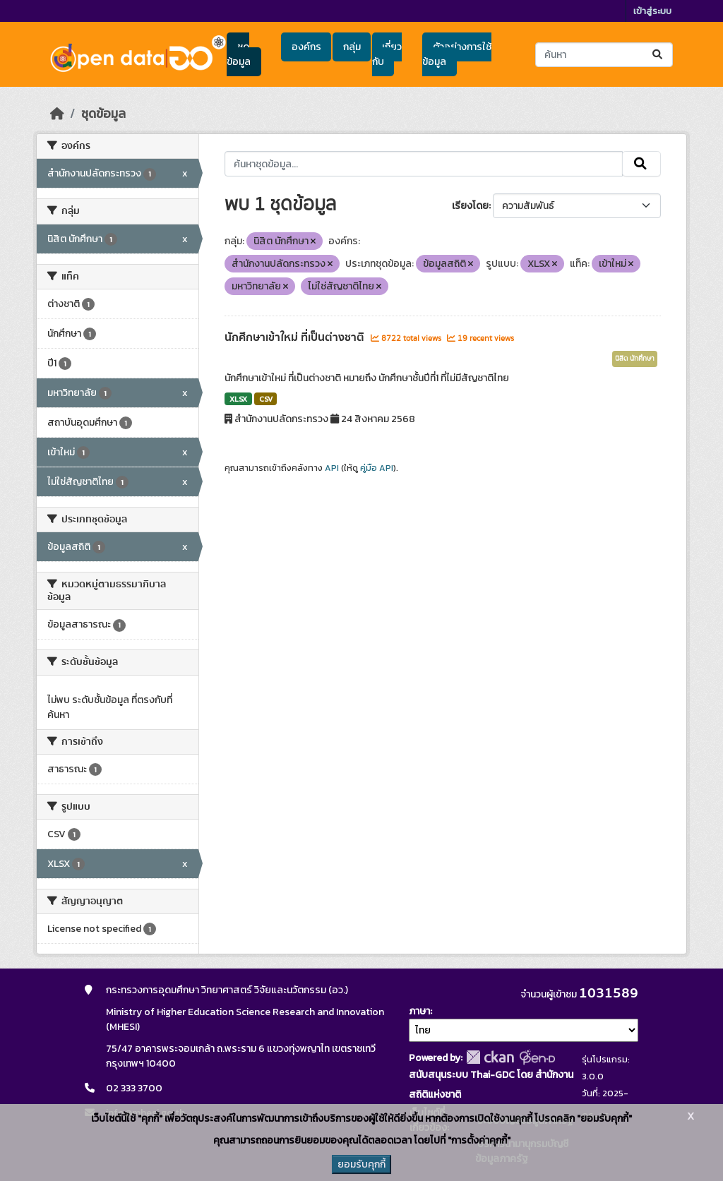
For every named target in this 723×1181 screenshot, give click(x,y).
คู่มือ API (376, 468)
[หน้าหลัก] (57, 113)
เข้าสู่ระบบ (652, 11)
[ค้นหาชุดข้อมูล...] (604, 54)
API (332, 468)
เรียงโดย (470, 205)
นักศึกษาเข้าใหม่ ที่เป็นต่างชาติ (296, 337)
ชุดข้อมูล (239, 54)
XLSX (238, 398)
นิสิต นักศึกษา (635, 359)
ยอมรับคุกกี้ (361, 1164)
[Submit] (658, 54)
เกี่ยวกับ (387, 54)
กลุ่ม (352, 47)
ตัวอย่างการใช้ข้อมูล (456, 54)
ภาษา (419, 1011)
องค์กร (306, 47)
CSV (266, 398)
